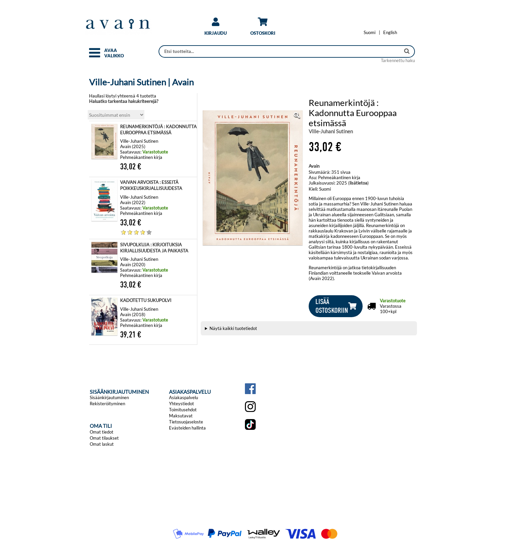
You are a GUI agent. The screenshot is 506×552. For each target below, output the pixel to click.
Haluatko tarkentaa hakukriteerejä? (123, 101)
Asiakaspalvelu (183, 397)
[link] (215, 29)
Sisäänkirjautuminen (109, 397)
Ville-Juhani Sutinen (331, 131)
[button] (94, 55)
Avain (314, 166)
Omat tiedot (101, 432)
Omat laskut (102, 444)
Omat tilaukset (104, 438)
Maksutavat (181, 415)
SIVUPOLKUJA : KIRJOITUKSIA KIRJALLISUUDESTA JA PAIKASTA (154, 247)
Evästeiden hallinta (187, 428)
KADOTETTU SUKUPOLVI (145, 300)
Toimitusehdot (183, 409)
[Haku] (280, 51)
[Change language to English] (390, 32)
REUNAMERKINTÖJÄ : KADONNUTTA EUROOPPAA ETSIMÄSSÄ (158, 129)
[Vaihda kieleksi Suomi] (369, 32)
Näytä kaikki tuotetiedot (233, 328)
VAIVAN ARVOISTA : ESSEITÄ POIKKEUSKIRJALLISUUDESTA (151, 185)
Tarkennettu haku (398, 60)
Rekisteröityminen (107, 403)
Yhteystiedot (181, 403)
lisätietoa (358, 183)
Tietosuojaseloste (186, 421)
